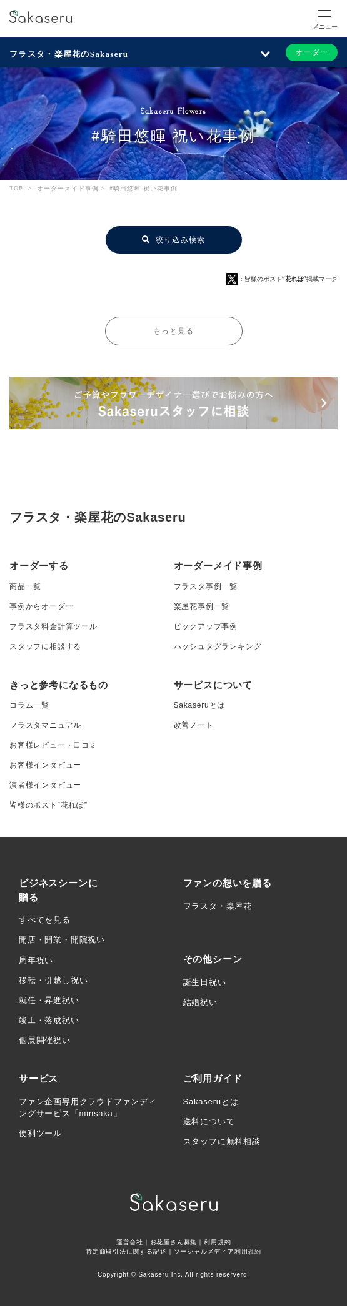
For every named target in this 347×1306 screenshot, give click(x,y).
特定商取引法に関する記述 (126, 1251)
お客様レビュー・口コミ (53, 745)
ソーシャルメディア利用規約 (217, 1251)
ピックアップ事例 (206, 626)
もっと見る (173, 331)
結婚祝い (200, 1002)
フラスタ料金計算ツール (53, 626)
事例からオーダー (41, 606)
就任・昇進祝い (49, 1000)
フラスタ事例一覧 (206, 586)
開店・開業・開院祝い (62, 939)
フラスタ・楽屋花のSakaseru (68, 54)
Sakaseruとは (200, 705)
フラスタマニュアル (45, 725)
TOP (16, 188)
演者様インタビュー (45, 785)
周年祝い (36, 960)
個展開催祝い (45, 1040)
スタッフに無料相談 (222, 1141)
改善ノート (194, 725)
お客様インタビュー (45, 765)
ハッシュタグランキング (218, 646)
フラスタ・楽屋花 (217, 906)
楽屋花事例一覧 (202, 606)
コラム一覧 (29, 705)
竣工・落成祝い (49, 1020)
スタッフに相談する (45, 646)
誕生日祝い (204, 982)
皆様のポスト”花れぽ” (48, 805)
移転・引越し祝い (53, 980)
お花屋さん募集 (174, 1242)
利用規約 (217, 1242)
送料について (209, 1121)
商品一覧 (25, 586)
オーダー (311, 52)
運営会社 (129, 1242)
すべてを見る (45, 919)
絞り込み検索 (174, 239)
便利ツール (40, 1133)
